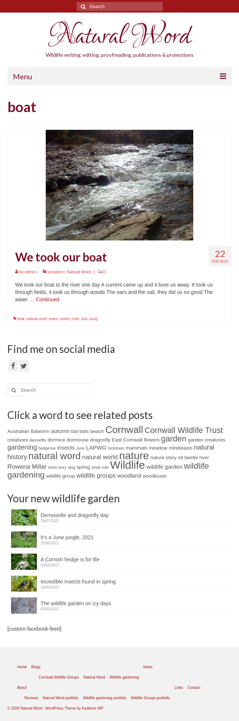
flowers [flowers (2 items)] (152, 440)
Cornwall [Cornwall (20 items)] (124, 429)
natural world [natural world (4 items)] (100, 457)
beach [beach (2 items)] (97, 431)
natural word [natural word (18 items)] (54, 456)
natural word (37, 319)
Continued (47, 299)
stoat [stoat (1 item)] (95, 467)
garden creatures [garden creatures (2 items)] (206, 440)
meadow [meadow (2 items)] (158, 448)
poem (53, 319)
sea (84, 319)
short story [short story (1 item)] (57, 467)
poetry (65, 319)
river (75, 319)
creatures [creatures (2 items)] (17, 440)
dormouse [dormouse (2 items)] (78, 440)
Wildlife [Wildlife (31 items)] (127, 465)
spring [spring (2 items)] (83, 467)
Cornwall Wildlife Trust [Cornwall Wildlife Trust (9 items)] (184, 430)
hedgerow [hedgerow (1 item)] (47, 448)
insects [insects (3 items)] (66, 447)
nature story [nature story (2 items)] (163, 457)
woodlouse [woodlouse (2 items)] (154, 476)
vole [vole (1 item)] (105, 467)
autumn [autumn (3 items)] (60, 431)
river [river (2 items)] (204, 457)
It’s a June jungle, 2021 (67, 537)
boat (20, 319)
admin (30, 272)
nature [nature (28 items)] (134, 455)
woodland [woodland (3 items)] (129, 475)
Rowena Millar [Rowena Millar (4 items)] (27, 466)
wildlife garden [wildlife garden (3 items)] (164, 467)
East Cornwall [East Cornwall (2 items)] (127, 440)
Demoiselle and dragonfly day (74, 515)
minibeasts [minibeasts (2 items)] (181, 448)
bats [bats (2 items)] (84, 431)
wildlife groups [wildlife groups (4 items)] (96, 475)
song (93, 319)
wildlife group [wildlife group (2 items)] (60, 476)
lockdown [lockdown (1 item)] (116, 448)
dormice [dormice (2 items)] (56, 440)
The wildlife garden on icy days (76, 603)
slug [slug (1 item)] (71, 467)
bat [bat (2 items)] (74, 431)
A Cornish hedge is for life (70, 559)
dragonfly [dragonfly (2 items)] (100, 440)
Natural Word (119, 36)
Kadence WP (92, 708)
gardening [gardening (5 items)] (22, 447)
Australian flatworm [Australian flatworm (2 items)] (28, 431)
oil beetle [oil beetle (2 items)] (188, 457)
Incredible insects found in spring (78, 582)
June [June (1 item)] (80, 448)
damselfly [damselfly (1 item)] (38, 440)
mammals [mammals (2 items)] (136, 448)
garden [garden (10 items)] (174, 438)
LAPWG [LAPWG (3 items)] (96, 447)
